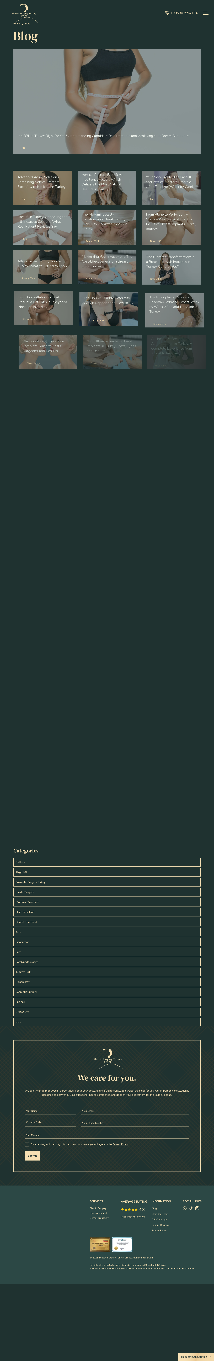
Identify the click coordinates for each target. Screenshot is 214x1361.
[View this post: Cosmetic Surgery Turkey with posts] (107, 882)
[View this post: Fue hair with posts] (107, 1002)
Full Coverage (159, 1219)
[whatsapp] (185, 1208)
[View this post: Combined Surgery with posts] (107, 962)
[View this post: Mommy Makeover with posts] (107, 902)
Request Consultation (196, 1357)
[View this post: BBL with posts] (107, 1022)
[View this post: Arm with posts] (107, 932)
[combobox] (50, 1123)
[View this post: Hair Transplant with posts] (107, 912)
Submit (32, 1156)
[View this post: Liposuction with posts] (107, 942)
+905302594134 (181, 13)
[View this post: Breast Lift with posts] (107, 1012)
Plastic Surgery (98, 1208)
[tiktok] (191, 1208)
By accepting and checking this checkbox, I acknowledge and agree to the (79, 1145)
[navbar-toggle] (205, 13)
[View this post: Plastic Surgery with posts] (107, 892)
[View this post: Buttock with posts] (107, 862)
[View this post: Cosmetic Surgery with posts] (107, 992)
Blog (154, 1208)
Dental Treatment (99, 1218)
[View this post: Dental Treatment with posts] (107, 922)
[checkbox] (27, 1145)
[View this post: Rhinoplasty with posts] (107, 982)
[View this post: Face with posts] (107, 952)
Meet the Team (160, 1214)
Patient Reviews (160, 1225)
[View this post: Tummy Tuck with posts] (107, 972)
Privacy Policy (120, 1144)
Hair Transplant (98, 1213)
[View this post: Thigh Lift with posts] (107, 872)
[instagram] (197, 1208)
